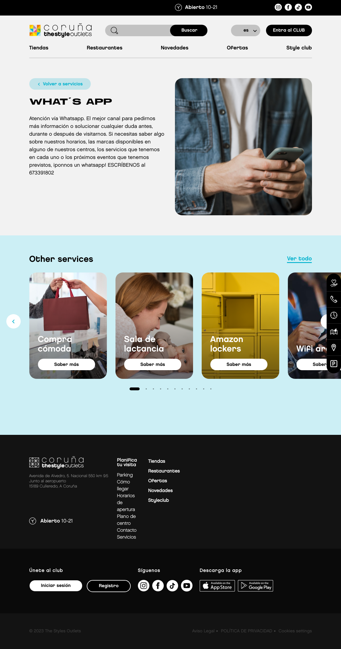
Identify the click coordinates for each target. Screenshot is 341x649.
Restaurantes (104, 48)
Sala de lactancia (144, 344)
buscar (190, 30)
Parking (125, 475)
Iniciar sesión (56, 585)
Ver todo (299, 259)
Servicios (126, 537)
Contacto (126, 530)
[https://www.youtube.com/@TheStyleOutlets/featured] (308, 8)
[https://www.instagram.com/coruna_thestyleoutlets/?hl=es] (278, 8)
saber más (66, 364)
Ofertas (237, 48)
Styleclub (158, 500)
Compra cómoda (55, 344)
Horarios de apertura (126, 503)
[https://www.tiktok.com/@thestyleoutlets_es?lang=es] (298, 8)
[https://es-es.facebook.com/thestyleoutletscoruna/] (288, 8)
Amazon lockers (226, 344)
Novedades (174, 48)
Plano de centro (126, 520)
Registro (109, 586)
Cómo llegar (123, 485)
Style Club (299, 48)
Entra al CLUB (289, 30)
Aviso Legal (203, 631)
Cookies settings (295, 631)
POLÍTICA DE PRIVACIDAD (246, 631)
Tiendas (39, 48)
